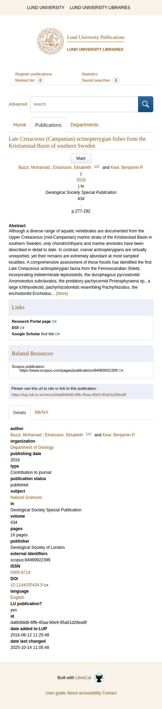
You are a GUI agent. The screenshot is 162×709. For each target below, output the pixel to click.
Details (19, 412)
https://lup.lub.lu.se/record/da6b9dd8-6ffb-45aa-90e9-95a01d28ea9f (68, 395)
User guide (56, 693)
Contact (109, 693)
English (17, 597)
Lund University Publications (95, 37)
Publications (48, 125)
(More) (62, 293)
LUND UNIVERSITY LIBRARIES (100, 7)
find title (33, 334)
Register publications (33, 74)
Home (19, 124)
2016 (81, 180)
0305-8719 (20, 572)
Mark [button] (81, 158)
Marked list (29, 80)
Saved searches (101, 80)
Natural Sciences (26, 497)
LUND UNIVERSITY (45, 7)
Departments (84, 124)
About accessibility (84, 693)
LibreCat (90, 677)
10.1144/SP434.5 (26, 585)
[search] (84, 104)
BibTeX (41, 412)
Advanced (18, 104)
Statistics (90, 74)
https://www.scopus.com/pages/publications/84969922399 (68, 370)
